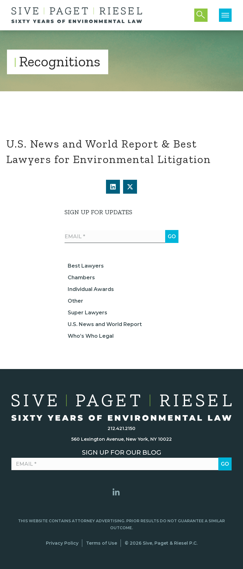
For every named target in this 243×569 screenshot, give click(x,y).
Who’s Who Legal (91, 336)
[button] (113, 187)
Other (75, 301)
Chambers (81, 278)
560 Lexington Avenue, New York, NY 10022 (121, 439)
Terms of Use (101, 543)
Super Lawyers (87, 313)
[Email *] (121, 236)
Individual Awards (91, 289)
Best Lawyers (86, 266)
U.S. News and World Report (105, 324)
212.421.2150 (121, 428)
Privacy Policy (62, 543)
